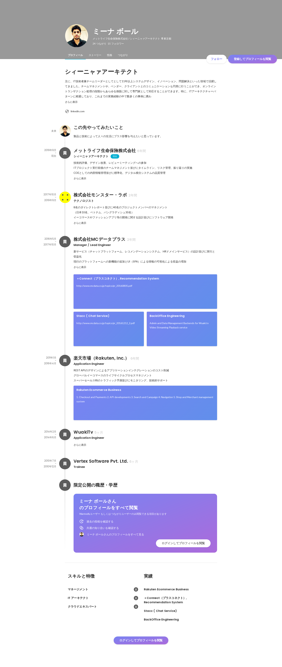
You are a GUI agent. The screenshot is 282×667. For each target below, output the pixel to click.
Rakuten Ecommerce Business (98, 390)
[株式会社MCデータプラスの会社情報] (65, 241)
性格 (109, 55)
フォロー (216, 59)
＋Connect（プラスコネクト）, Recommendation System (117, 278)
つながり (123, 55)
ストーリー (95, 55)
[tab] (75, 55)
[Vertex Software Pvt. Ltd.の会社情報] (65, 463)
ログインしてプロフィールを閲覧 (183, 543)
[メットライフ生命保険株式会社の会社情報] (65, 153)
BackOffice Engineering (167, 316)
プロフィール (75, 55)
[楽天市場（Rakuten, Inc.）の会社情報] (65, 360)
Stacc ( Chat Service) (92, 316)
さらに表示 (71, 102)
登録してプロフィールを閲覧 (252, 59)
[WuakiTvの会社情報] (65, 434)
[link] (145, 291)
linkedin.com (75, 111)
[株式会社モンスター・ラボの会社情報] (65, 197)
